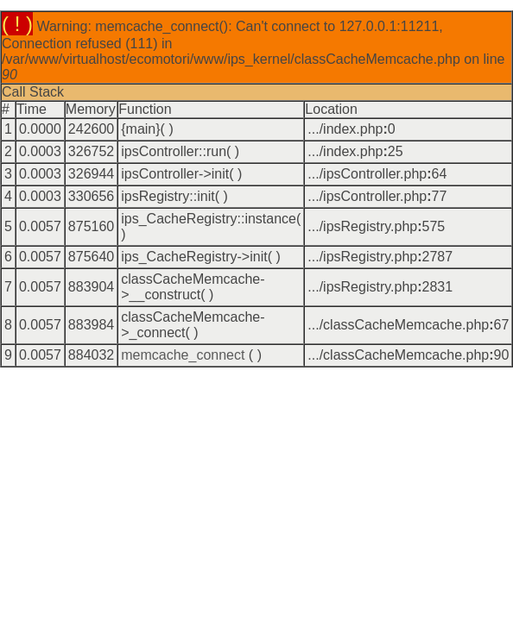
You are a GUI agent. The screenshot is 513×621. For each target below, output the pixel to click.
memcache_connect (182, 355)
